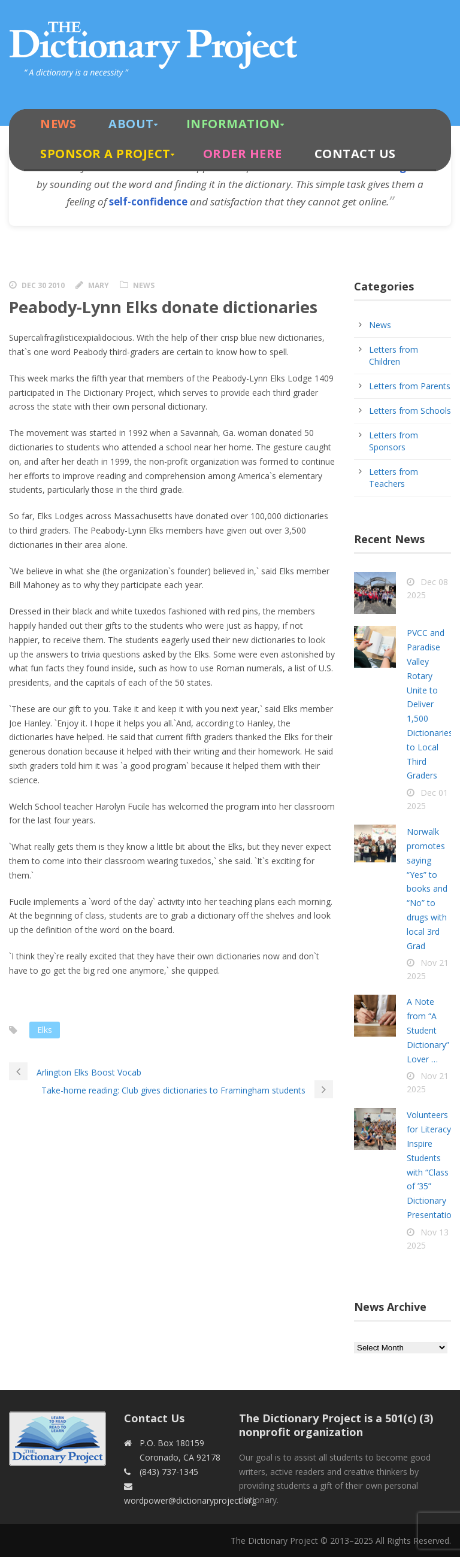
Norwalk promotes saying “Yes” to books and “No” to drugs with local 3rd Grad (427, 888)
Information (233, 124)
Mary (98, 285)
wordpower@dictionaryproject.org (190, 1500)
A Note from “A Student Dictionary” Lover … (428, 1030)
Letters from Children (393, 355)
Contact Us (355, 154)
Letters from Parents (409, 386)
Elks (44, 1029)
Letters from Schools (410, 410)
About (131, 124)
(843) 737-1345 (169, 1471)
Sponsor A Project (105, 154)
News (58, 124)
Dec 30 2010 (43, 285)
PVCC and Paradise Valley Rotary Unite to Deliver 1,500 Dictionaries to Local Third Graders (430, 704)
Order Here (242, 154)
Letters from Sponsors (393, 441)
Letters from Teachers (393, 477)
